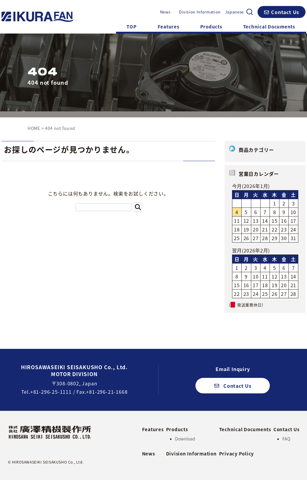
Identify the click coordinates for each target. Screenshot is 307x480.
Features (168, 26)
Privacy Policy (236, 453)
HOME (34, 128)
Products (211, 26)
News (165, 12)
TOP (131, 26)
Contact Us (286, 429)
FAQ (286, 439)
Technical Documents (269, 26)
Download (185, 439)
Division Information (200, 12)
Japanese (234, 12)
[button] (282, 12)
